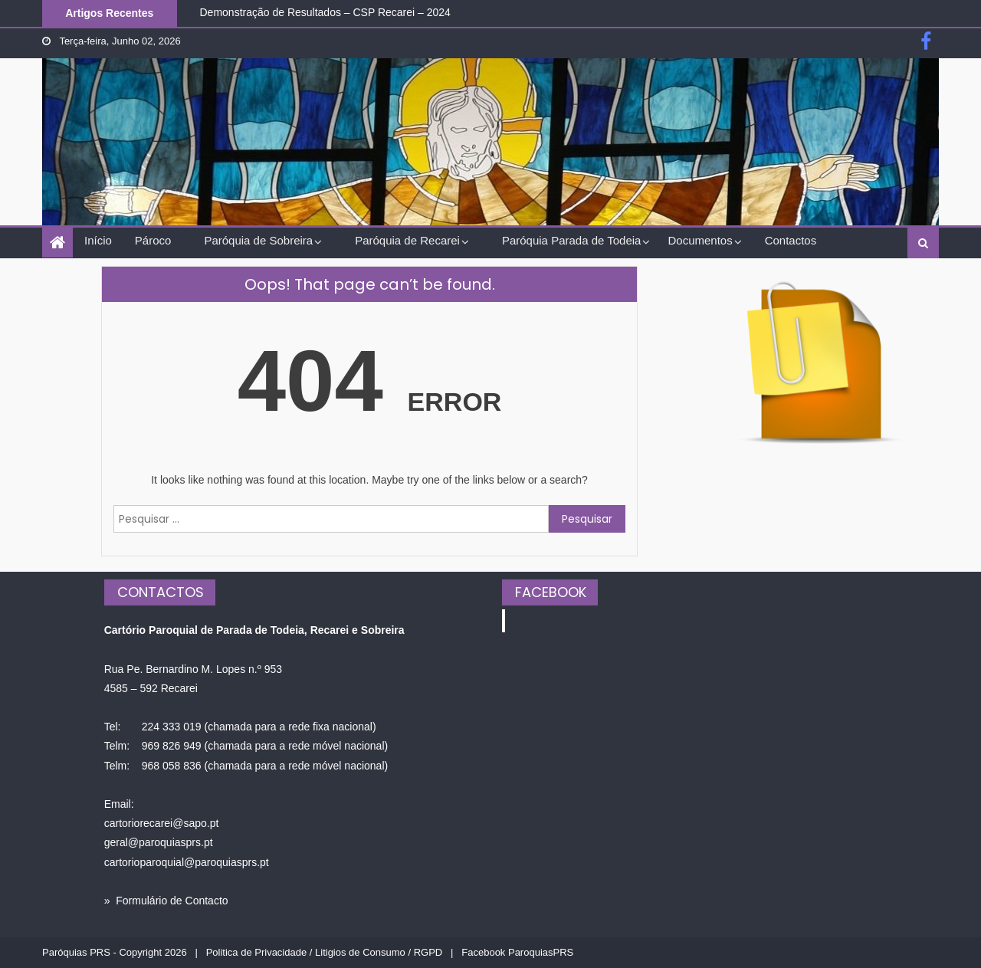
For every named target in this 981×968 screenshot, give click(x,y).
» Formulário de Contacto (166, 900)
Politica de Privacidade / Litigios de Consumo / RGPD (324, 952)
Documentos (700, 240)
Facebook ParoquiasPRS (517, 952)
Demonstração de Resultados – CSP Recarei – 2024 (325, 12)
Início (98, 240)
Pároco (153, 240)
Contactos (791, 240)
